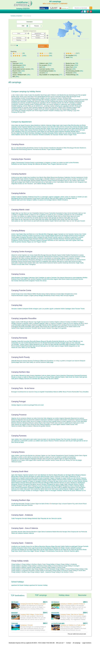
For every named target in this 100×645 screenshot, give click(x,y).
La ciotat (19, 457)
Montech (20, 484)
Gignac (85, 455)
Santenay (65, 263)
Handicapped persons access (21, 69)
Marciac (80, 481)
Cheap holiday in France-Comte (56, 567)
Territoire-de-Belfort (44, 134)
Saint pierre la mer (62, 326)
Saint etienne (52, 261)
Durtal (32, 162)
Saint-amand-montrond (46, 263)
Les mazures (75, 361)
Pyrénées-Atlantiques (35, 133)
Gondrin (69, 479)
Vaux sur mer (70, 221)
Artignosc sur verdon (53, 418)
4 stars (26, 95)
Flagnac (54, 479)
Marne (57, 131)
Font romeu (67, 439)
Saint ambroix (45, 198)
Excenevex (83, 375)
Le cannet (58, 457)
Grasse (13, 421)
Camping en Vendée (17, 104)
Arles (44, 418)
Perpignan (55, 325)
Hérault (41, 130)
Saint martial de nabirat (37, 489)
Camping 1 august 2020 (58, 107)
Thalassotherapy (71, 74)
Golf (40, 67)
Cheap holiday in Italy (81, 569)
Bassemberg (23, 148)
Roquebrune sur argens (18, 460)
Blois (39, 255)
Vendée (61, 134)
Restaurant (69, 73)
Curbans (32, 503)
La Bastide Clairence (49, 179)
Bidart (48, 177)
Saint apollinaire (16, 505)
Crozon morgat (44, 235)
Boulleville (55, 341)
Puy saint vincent (77, 503)
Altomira (28, 531)
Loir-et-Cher (78, 130)
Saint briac (62, 240)
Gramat (84, 479)
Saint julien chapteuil (17, 263)
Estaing (40, 479)
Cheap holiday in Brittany (38, 567)
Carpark (15, 73)
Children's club (43, 63)
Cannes (53, 455)
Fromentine (52, 213)
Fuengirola (18, 518)
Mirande (56, 483)
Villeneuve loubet (16, 462)
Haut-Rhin (43, 128)
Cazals (41, 478)
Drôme (13, 128)
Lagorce (50, 197)
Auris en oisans (45, 375)
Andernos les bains (17, 177)
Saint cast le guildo (71, 240)
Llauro (86, 323)
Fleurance (60, 479)
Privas (34, 198)
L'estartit (72, 548)
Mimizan (33, 180)
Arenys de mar (30, 546)
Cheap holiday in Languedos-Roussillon (23, 570)
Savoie (74, 133)
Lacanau (68, 179)
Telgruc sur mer (31, 242)
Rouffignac (38, 487)
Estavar (58, 439)
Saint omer (22, 362)
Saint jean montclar (27, 505)
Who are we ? (60, 643)
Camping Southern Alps (20, 500)
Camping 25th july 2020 (18, 112)
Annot (39, 418)
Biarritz (41, 177)
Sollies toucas (70, 424)
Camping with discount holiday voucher (38, 101)
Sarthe (70, 133)
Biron (17, 476)
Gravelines (50, 361)
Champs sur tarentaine (18, 256)
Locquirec (14, 239)
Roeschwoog (23, 149)
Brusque (46, 476)
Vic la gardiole (62, 328)
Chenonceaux (20, 162)
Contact (68, 643)
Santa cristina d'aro (24, 551)
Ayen (39, 475)
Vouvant (82, 221)
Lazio (40, 308)
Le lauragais (37, 481)
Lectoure (44, 481)
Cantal (19, 127)
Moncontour (31, 260)
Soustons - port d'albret (34, 183)
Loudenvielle (23, 441)
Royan (46, 218)
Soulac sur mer (22, 183)
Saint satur (35, 263)
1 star (13, 95)
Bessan (31, 322)
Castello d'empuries (17, 548)
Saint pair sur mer (45, 346)
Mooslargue (70, 148)
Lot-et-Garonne (31, 131)
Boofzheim (30, 148)
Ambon (13, 234)
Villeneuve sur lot (80, 490)
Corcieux (41, 148)
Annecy (32, 375)
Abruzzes (14, 308)
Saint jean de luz (40, 182)
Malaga (29, 518)
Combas (67, 322)
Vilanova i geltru (74, 551)
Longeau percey (33, 295)
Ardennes (48, 125)
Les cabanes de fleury (77, 323)
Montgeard (26, 484)
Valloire (56, 378)
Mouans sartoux (34, 423)
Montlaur (44, 484)
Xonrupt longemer (68, 295)
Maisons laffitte (57, 392)
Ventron (53, 149)
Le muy (73, 421)
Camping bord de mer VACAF (60, 103)
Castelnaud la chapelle (18, 478)
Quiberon (39, 240)
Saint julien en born (51, 182)
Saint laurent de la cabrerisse (48, 326)
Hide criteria (13, 45)
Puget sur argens (63, 458)
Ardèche (42, 125)
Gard (30, 128)
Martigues (34, 458)
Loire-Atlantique (16, 131)
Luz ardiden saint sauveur (40, 441)
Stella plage (49, 362)
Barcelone (42, 546)
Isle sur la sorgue (36, 421)
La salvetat (35, 323)
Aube (57, 125)
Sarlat (81, 489)
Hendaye (31, 179)
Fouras (46, 213)
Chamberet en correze (77, 255)
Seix (12, 442)
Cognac (52, 478)
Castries (51, 322)
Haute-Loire (67, 128)
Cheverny (56, 256)
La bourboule (47, 258)
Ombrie (62, 308)
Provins (69, 392)
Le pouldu (80, 237)
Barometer (82, 595)
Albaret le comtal (16, 255)
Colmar (36, 148)
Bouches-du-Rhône (80, 125)
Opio (44, 423)
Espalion (35, 479)
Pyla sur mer (68, 180)
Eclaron (46, 148)
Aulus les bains (41, 439)
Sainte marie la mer (74, 326)
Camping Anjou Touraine (21, 159)
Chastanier (46, 478)
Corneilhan (74, 322)
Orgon (48, 423)
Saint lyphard (53, 219)
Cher (34, 127)
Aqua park (16, 63)
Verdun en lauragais (50, 490)
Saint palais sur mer (17, 221)
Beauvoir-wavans (22, 361)
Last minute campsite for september (56, 104)
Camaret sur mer (63, 234)
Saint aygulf (29, 460)
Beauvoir (43, 341)
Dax (12, 179)
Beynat (13, 476)
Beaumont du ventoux (77, 418)
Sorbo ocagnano (30, 280)
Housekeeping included (46, 71)
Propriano (38, 279)
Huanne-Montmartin (17, 295)
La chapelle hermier (22, 214)
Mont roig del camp (42, 549)
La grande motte (27, 323)
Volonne (48, 426)
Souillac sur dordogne (32, 490)
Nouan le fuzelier (65, 260)
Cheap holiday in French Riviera (64, 569)
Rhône (56, 133)
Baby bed (68, 69)
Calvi (36, 277)
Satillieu (34, 200)
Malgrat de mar (24, 549)
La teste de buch (61, 179)
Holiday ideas (64, 595)
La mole (63, 421)
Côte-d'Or (53, 127)
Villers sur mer (25, 347)
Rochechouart (27, 261)
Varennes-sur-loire (61, 164)
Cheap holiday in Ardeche (35, 566)
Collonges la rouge (60, 478)
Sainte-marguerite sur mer (72, 346)
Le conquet (66, 237)
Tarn (27, 134)
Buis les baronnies (29, 420)
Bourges (43, 255)
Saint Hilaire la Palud (28, 182)
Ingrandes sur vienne (36, 258)
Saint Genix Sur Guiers (72, 377)
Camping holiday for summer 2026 (21, 107)
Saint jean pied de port (66, 441)
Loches (71, 162)
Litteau (31, 344)
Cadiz (13, 518)
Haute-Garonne (59, 128)
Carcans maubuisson (77, 177)
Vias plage (55, 328)
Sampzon (29, 200)
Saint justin (27, 489)
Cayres (59, 255)
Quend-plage (15, 362)
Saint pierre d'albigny (17, 378)
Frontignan (80, 322)
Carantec (71, 234)
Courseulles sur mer (17, 343)
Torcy (81, 392)
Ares (28, 177)
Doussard (77, 375)
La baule (13, 214)
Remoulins (22, 326)
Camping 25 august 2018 (34, 109)
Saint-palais (60, 182)
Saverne (29, 149)
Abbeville (14, 361)
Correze (78, 478)
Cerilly (63, 255)
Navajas (64, 531)
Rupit (12, 551)
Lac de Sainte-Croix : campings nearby (42, 106)
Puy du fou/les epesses (37, 218)
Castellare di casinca (44, 277)
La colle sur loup (46, 421)
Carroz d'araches (61, 375)
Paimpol (30, 239)
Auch (35, 475)
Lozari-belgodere (77, 277)
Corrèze (38, 127)
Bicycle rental (16, 71)
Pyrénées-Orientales (48, 133)
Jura (68, 130)
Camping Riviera (17, 452)
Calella (62, 546)
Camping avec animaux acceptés (21, 103)
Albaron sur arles (32, 418)
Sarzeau (24, 242)
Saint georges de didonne (56, 218)
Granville (57, 343)
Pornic (22, 218)
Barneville (33, 341)
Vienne (66, 134)
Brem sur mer (28, 213)
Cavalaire (71, 455)
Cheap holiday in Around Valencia (53, 566)
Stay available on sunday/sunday (49, 74)
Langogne (57, 197)
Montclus (14, 423)
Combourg (24, 235)
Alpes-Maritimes (35, 125)
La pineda (78, 548)
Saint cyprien (35, 326)
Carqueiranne (60, 455)
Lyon (44, 377)
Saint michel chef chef (63, 219)
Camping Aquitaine (68, 99)
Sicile (73, 308)
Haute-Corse (50, 128)
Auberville (20, 341)
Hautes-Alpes (24, 130)
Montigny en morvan (42, 260)
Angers (13, 162)
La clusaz (18, 377)
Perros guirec (49, 239)
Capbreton (67, 177)
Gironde (37, 128)
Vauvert (43, 328)
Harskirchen (52, 148)
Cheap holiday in (16, 564)
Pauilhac (81, 484)
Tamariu (36, 551)
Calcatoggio (24, 277)
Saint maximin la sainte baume (63, 423)
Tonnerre (14, 264)
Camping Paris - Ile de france (22, 388)
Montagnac (28, 325)
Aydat (35, 255)
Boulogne (14, 392)
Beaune (29, 294)
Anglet (25, 177)
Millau (52, 483)
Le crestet (79, 197)
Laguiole (24, 481)
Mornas (20, 198)
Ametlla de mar (15, 546)
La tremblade (78, 214)
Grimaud (13, 457)
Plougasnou (14, 240)
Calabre (19, 308)
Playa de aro (66, 549)
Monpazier (14, 484)
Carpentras (43, 420)
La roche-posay (56, 258)
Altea (24, 531)
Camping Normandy (19, 338)
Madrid (54, 531)
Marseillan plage (20, 325)
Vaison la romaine (16, 426)
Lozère (38, 131)
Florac (65, 479)
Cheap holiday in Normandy (43, 570)
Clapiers (56, 322)
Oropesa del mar (76, 531)
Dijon (62, 294)
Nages (62, 484)
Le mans (53, 162)
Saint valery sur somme (33, 362)
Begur (53, 546)
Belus (73, 475)
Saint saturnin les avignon (19, 424)
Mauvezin (35, 483)
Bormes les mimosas (34, 455)
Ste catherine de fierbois (40, 164)
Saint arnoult (36, 346)
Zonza (44, 280)
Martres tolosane (20, 483)
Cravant (58, 294)
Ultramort (66, 551)
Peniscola (84, 531)
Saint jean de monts (29, 219)
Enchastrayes (54, 503)
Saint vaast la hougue (57, 346)
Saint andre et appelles (61, 487)
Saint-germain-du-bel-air (80, 441)
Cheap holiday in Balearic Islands (21, 567)
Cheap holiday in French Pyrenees (45, 569)
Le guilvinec (73, 237)
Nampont (82, 361)
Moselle (73, 131)
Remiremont (15, 149)
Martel (13, 483)
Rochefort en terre (53, 240)
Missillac (50, 216)
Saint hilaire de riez (17, 219)
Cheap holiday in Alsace (53, 564)
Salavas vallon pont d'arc (18, 200)
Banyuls (26, 322)
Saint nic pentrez (16, 242)
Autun (25, 294)
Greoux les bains (21, 421)
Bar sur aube (15, 148)
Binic (45, 234)
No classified (69, 55)
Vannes (44, 242)
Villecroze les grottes (39, 426)
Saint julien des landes (42, 219)
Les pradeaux (70, 258)
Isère (64, 130)
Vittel (61, 295)
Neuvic (54, 260)
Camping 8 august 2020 (73, 107)
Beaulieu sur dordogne (65, 475)
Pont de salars (27, 486)
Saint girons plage (16, 182)
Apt (42, 418)
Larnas (62, 197)
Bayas (56, 475)
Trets (76, 424)
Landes (72, 130)
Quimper (44, 240)
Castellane (50, 420)
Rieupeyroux (66, 486)
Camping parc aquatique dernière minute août (68, 106)
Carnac (76, 234)
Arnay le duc (19, 294)
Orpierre (69, 503)
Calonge (80, 546)
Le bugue (30, 481)
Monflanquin (81, 483)
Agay (12, 455)
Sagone (56, 279)
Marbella (34, 518)
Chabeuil (30, 197)
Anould (13, 294)
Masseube (29, 483)
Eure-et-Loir (19, 128)
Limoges (76, 258)
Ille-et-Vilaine (47, 130)
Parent (83, 260)
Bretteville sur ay (63, 341)
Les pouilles (45, 308)
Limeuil (65, 481)
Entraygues (28, 479)
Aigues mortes (15, 322)
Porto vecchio (31, 279)
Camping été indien (40, 104)
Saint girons (81, 487)
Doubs (86, 127)
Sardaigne (68, 308)
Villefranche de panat (69, 490)
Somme (23, 134)
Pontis (52, 423)
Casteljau (24, 197)
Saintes (47, 221)
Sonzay (30, 164)
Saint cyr (74, 198)
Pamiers (56, 441)
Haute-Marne (75, 128)
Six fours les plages (76, 460)
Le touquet (68, 361)
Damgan (52, 235)
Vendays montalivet (47, 183)
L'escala (67, 548)
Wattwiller (59, 149)
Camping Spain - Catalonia (22, 543)
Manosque (84, 421)
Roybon (62, 377)
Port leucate (80, 325)
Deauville (31, 343)
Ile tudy (45, 237)
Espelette (17, 179)
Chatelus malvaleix (30, 256)
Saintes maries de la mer (58, 460)
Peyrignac (19, 486)
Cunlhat (82, 256)
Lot (26, 131)
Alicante (20, 531)
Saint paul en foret (78, 423)
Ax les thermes (51, 439)
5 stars (30, 95)
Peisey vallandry (55, 377)
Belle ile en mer (33, 234)
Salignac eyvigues (74, 489)
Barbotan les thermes (47, 475)
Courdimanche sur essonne (25, 392)
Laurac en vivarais (69, 197)
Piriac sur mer (15, 218)
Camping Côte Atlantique (18, 101)
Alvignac (20, 475)
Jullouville (77, 343)
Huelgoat (40, 237)
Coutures (27, 162)
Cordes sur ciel (70, 478)
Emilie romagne (33, 308)
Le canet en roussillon (55, 323)
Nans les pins (47, 458)
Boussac (48, 255)
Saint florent (62, 279)
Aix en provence (21, 418)
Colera (25, 548)
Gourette (73, 439)
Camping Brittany (18, 231)
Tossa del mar (59, 551)
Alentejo (13, 405)
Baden (21, 234)
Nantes (55, 216)
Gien (19, 258)
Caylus (36, 478)
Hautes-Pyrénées (33, 130)
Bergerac (78, 475)
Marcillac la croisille (17, 260)
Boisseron (14, 420)
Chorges (27, 503)
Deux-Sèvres (73, 127)
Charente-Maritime (26, 127)
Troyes (49, 149)
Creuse (67, 127)
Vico (41, 280)
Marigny (41, 295)
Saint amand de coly (47, 487)
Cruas (35, 197)
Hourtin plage (39, 179)
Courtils (26, 343)
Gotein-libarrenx (77, 479)
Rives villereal (15, 487)
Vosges (70, 134)
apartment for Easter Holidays (20, 585)
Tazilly (82, 263)
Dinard (57, 235)
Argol (17, 234)
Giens (80, 455)
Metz (65, 148)
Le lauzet (64, 503)
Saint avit (52, 198)
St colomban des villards (37, 378)
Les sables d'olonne (30, 216)
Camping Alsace (17, 144)
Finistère (25, 128)
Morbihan (67, 131)
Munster (76, 148)
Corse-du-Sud (45, 127)
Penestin (35, 239)
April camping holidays (74, 104)
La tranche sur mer (68, 214)
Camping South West (19, 471)
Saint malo (80, 240)
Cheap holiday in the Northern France (62, 572)
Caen (70, 341)
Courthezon (71, 420)
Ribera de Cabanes (17, 533)
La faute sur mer (34, 214)
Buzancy (30, 361)
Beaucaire (68, 418)
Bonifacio (18, 277)
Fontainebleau (49, 392)
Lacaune (19, 481)
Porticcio (13, 279)
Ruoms (39, 198)
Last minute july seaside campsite (21, 110)
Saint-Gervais (40, 221)
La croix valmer (26, 457)
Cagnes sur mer (45, 455)
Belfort (34, 294)
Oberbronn (83, 148)
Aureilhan (33, 177)
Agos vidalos (15, 439)
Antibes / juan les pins (21, 455)
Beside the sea (70, 63)
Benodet (41, 234)
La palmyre (42, 214)
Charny (48, 294)
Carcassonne (45, 322)
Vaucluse (55, 134)
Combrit (30, 235)
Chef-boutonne (48, 256)
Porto (18, 279)
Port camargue (62, 325)
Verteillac (59, 490)
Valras (39, 328)
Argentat (25, 475)
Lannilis (55, 237)
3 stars (21, 95)
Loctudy (19, 239)
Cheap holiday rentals (20, 561)
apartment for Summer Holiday (38, 585)
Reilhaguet (59, 486)
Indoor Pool (69, 67)
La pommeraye (38, 162)
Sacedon (25, 533)
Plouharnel (26, 240)
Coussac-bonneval (74, 256)
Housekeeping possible (73, 71)
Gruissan (19, 323)
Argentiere (38, 375)
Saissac (66, 489)
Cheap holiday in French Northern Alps (22, 569)
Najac (66, 484)
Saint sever (48, 489)
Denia (43, 531)
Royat (33, 261)
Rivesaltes (28, 326)
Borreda (57, 546)
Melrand (25, 239)
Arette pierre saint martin (29, 439)
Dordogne (81, 127)
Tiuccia (37, 280)
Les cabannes (15, 441)
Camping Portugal (18, 401)
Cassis (66, 455)
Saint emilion (81, 180)
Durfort (23, 479)
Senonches (72, 263)
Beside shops (70, 65)
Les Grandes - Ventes (17, 344)
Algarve (19, 405)
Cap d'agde (37, 322)
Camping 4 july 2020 (60, 110)
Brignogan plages (52, 234)
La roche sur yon (51, 214)
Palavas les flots (47, 325)
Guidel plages (15, 237)
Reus (80, 549)
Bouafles (49, 341)
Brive (42, 476)
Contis (85, 177)
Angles (13, 213)
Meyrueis (41, 483)
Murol (50, 260)
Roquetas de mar (46, 518)
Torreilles (34, 328)
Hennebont (29, 237)
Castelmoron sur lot (74, 476)
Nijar (39, 518)
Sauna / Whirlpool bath (19, 74)
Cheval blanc (63, 420)
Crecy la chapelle (39, 392)
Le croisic (14, 216)
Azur (37, 177)
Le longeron (47, 162)
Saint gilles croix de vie (71, 218)
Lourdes (30, 441)
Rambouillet (75, 392)
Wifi (14, 76)
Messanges (27, 180)
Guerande (59, 213)
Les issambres (71, 457)
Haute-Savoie (15, 130)
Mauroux (51, 441)
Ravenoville (28, 346)
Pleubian (55, 239)
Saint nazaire (74, 219)
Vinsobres (65, 200)
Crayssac (83, 478)
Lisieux (27, 344)
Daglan (13, 479)
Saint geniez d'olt (73, 487)
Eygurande (14, 258)
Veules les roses (16, 347)
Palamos (51, 549)
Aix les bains (15, 375)
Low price (42, 73)
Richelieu (76, 162)
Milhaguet (47, 483)
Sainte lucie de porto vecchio (74, 279)
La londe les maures (38, 457)
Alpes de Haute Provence (22, 125)
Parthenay (14, 261)
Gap (59, 503)
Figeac (49, 479)
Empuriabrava (47, 548)
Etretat (45, 343)
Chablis (67, 255)
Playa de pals (75, 549)
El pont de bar (39, 548)
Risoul (85, 503)
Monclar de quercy (64, 483)
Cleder (84, 234)
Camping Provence (18, 415)
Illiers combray (25, 258)
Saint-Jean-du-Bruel (58, 489)
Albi (16, 475)
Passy (48, 377)
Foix (62, 439)
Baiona (37, 546)
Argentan (14, 341)
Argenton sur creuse (28, 255)
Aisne (13, 125)
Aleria (13, 277)
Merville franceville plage (61, 344)
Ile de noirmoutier (73, 213)
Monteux (19, 423)
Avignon (61, 418)
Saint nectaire (28, 263)
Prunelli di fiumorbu (47, 279)
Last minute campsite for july (50, 109)
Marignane (27, 458)
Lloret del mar (15, 549)
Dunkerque (36, 361)
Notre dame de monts (73, 216)
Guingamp (23, 237)
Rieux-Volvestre (75, 486)
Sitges (32, 551)
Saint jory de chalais (17, 489)
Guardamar (48, 531)
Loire (83, 130)
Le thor (78, 421)
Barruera (48, 546)
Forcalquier (84, 420)
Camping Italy (16, 305)
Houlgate (62, 343)
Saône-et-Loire (63, 133)
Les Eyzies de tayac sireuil (55, 481)
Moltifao (85, 277)
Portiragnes (14, 326)
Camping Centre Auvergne (21, 252)
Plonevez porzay (70, 239)
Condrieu (66, 256)
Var (52, 134)
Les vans (84, 197)
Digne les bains (40, 503)
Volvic (26, 264)
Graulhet (13, 481)
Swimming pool (17, 65)
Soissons (43, 362)
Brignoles (20, 420)
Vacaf (67, 57)
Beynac (83, 475)
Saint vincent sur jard (29, 221)
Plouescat (78, 239)
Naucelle (70, 484)
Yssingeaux (32, 264)
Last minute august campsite (67, 109)
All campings (76, 643)
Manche (52, 131)
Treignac (41, 490)
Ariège (54, 125)
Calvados (14, 127)
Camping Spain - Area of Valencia (24, 528)
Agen (12, 475)
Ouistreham (72, 344)
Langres (25, 295)
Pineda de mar (58, 549)
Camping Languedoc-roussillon (53, 99)
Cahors (52, 476)
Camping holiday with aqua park (41, 107)
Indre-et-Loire (59, 130)
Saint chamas (37, 460)
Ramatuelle (72, 458)
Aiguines (13, 418)
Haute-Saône (84, 128)
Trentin (83, 308)
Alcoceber (14, 531)
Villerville (33, 347)
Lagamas (41, 323)
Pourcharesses (27, 198)
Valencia (31, 533)
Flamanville (50, 343)
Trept (46, 378)
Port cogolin (54, 458)
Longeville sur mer (42, 216)
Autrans (53, 375)
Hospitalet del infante (58, 548)
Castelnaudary (29, 478)
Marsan (85, 481)
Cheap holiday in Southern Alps (20, 572)
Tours (49, 164)
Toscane (77, 308)
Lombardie (57, 308)
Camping (70, 101)
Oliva (68, 531)
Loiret (22, 131)
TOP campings (41, 595)
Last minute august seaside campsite (43, 110)
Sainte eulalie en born (70, 182)
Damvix (42, 213)
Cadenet (37, 420)
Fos (38, 197)
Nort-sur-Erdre (62, 216)
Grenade (24, 518)
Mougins (39, 458)
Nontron (76, 484)
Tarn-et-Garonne (33, 134)
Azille (21, 322)
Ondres (49, 180)
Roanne (20, 261)
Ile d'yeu (64, 213)
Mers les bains (49, 344)
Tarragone (43, 551)
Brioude (54, 255)
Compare (41, 46)
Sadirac (74, 180)
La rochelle (59, 214)
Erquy (76, 235)
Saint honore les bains (74, 261)
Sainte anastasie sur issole (48, 424)
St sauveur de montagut (45, 200)
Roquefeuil (31, 487)
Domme (18, 479)
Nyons (41, 423)
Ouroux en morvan (75, 260)
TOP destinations (17, 595)
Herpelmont (60, 148)
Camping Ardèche (18, 193)
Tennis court (16, 67)
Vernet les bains (19, 442)
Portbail (22, 346)
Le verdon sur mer (82, 179)
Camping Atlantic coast (20, 210)
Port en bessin (15, 346)
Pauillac (13, 486)
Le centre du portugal (27, 405)
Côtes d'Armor (60, 127)
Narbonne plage (36, 325)
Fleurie (13, 377)
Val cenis (51, 378)
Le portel (62, 361)
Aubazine (31, 475)
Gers (33, 128)
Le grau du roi (66, 323)
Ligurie (51, 308)
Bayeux (38, 341)
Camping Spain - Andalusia (22, 515)
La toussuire (39, 377)
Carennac (57, 476)
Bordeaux (61, 177)
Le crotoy (56, 361)
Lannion (60, 237)
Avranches (26, 341)
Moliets (38, 180)
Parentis (54, 180)
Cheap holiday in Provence (60, 570)
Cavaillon (56, 420)
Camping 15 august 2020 (18, 109)
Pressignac (60, 180)
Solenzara (22, 280)
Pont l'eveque (80, 344)
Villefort (59, 200)
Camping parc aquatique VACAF (41, 103)
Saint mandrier (46, 460)
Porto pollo (23, 279)
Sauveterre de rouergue (18, 490)
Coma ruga (31, 548)
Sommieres (28, 328)
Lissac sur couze (72, 481)
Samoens (27, 378)
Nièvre (78, 131)
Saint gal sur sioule (62, 261)
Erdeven (71, 235)
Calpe (39, 531)
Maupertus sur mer (39, 344)
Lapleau (63, 258)
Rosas (84, 549)
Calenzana (31, 277)
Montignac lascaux (35, 484)
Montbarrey (47, 295)
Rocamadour (24, 487)
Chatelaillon (35, 213)
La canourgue (44, 197)
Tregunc (39, 242)
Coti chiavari (60, 277)
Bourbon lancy (41, 294)
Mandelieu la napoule (17, 458)
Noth (57, 260)
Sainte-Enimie (15, 328)
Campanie (25, 308)
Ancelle (13, 503)
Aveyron (65, 125)
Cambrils (85, 546)
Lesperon (14, 180)
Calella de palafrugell (71, 546)
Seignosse (14, 183)
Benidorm (34, 531)
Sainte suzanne (57, 263)
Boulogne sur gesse (35, 476)
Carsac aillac (64, 476)
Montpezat (26, 423)
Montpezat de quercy (53, 484)
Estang (45, 479)
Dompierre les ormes (71, 294)
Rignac (82, 486)
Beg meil (26, 234)
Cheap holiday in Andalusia (69, 564)
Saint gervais (83, 377)
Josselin (50, 237)
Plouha (21, 240)
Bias (45, 177)
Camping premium (78, 101)
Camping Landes (29, 104)
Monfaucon (74, 483)
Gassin (76, 455)
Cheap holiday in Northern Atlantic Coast (34, 564)
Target (77, 263)
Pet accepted (43, 65)
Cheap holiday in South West (77, 570)
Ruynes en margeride (41, 261)
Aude (61, 125)
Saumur (25, 164)
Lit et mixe (20, 180)
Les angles (79, 439)
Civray (61, 256)
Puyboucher (47, 486)
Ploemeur (61, 239)
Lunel (13, 325)
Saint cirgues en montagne (63, 198)
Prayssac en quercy (37, 486)
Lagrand (68, 421)
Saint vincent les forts (33, 424)
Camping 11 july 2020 (72, 110)
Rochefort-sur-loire (16, 164)
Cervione (53, 277)
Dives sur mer (38, 343)
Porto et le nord (39, 405)
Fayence (77, 420)
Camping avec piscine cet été (58, 101)
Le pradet (64, 457)
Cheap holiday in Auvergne (71, 566)
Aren (20, 439)
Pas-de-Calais (15, 133)
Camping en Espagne (75, 103)
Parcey (58, 295)
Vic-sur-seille (21, 264)
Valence (54, 200)
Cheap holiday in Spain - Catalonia (40, 572)
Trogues (53, 164)
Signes (58, 424)
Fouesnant (81, 235)
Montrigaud (14, 198)
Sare (85, 182)
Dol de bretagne (64, 235)
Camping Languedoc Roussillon (23, 318)
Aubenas (18, 197)
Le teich (73, 179)
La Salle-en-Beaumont (28, 377)
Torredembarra (50, 551)
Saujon (52, 221)
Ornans (53, 295)
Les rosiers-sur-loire (62, 162)
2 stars (17, 95)
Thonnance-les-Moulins (39, 149)
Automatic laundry (44, 69)
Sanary (68, 460)
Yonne (75, 134)
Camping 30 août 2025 (81, 99)
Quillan (53, 486)
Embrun (47, 503)
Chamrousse (70, 375)
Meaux (65, 392)
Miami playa (32, 549)
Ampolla (23, 546)
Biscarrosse (54, 177)
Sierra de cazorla (56, 518)
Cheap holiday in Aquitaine (19, 566)
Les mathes (20, 216)
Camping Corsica (18, 274)
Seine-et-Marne (81, 133)
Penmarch (41, 239)
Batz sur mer (19, 213)
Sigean (22, 328)
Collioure (62, 322)
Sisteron (63, 424)
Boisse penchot (23, 476)
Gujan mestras (24, 179)
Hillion (35, 237)
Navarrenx (44, 180)
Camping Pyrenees (18, 436)
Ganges (13, 323)
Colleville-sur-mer (77, 341)
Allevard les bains (24, 375)
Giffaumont (43, 361)
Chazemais (40, 256)
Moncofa (59, 531)
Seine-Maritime (15, 134)
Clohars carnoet (16, 235)
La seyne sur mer (49, 457)
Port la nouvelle (72, 325)
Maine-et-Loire (45, 131)
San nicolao (14, 280)
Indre (53, 130)
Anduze (13, 197)
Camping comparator (16, 15)
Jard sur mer (82, 213)
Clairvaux (53, 294)
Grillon (28, 421)
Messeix (25, 260)
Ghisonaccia (68, 277)
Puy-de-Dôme (24, 133)
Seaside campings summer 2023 (21, 106)
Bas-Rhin (71, 125)
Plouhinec (33, 240)
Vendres (48, 328)
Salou (16, 551)
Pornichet (27, 218)
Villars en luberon (27, 426)
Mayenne (62, 131)
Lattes (47, 323)
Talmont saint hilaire (60, 221)
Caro (80, 234)
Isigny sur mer (70, 343)
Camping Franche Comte (21, 290)
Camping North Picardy (20, 357)
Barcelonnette (20, 503)
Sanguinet (81, 182)
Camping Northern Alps (20, 372)
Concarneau (36, 235)
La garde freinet (56, 421)
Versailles (86, 392)
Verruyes (77, 221)
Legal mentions (86, 643)
